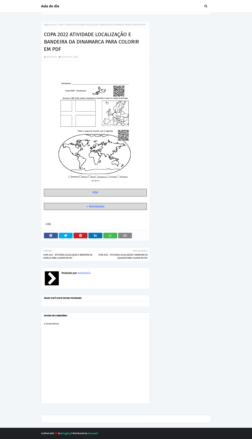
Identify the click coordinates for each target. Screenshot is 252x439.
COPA (60, 25)
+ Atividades (95, 206)
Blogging (66, 433)
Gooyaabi (93, 433)
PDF (95, 193)
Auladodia (51, 56)
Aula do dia (50, 6)
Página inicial (50, 25)
